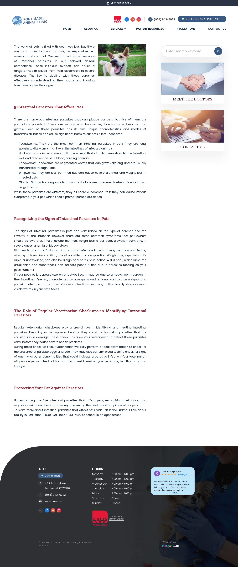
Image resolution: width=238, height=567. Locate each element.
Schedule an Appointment (202, 19)
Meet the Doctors (192, 99)
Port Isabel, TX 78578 (57, 488)
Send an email (53, 501)
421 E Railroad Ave (55, 483)
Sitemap (42, 545)
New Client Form (119, 3)
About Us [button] (91, 29)
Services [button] (117, 29)
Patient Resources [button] (150, 29)
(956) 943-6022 (164, 19)
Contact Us (217, 29)
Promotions (186, 29)
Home (67, 29)
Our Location (52, 475)
